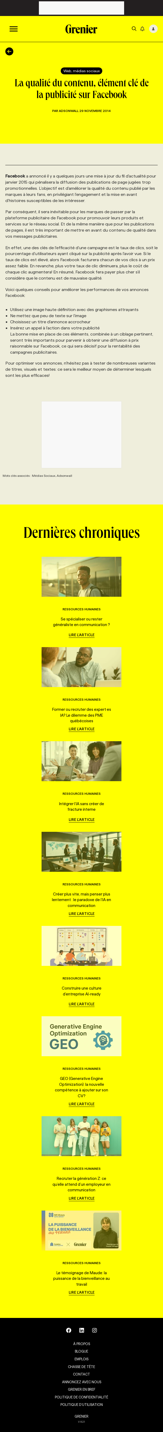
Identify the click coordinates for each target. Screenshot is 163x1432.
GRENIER (81, 1416)
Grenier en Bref (81, 1389)
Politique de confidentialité (81, 1397)
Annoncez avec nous (81, 1382)
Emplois (81, 1359)
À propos (81, 1344)
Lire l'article (82, 635)
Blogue (81, 1351)
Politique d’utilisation (81, 1404)
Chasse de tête (81, 1367)
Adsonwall (69, 110)
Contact (81, 1374)
